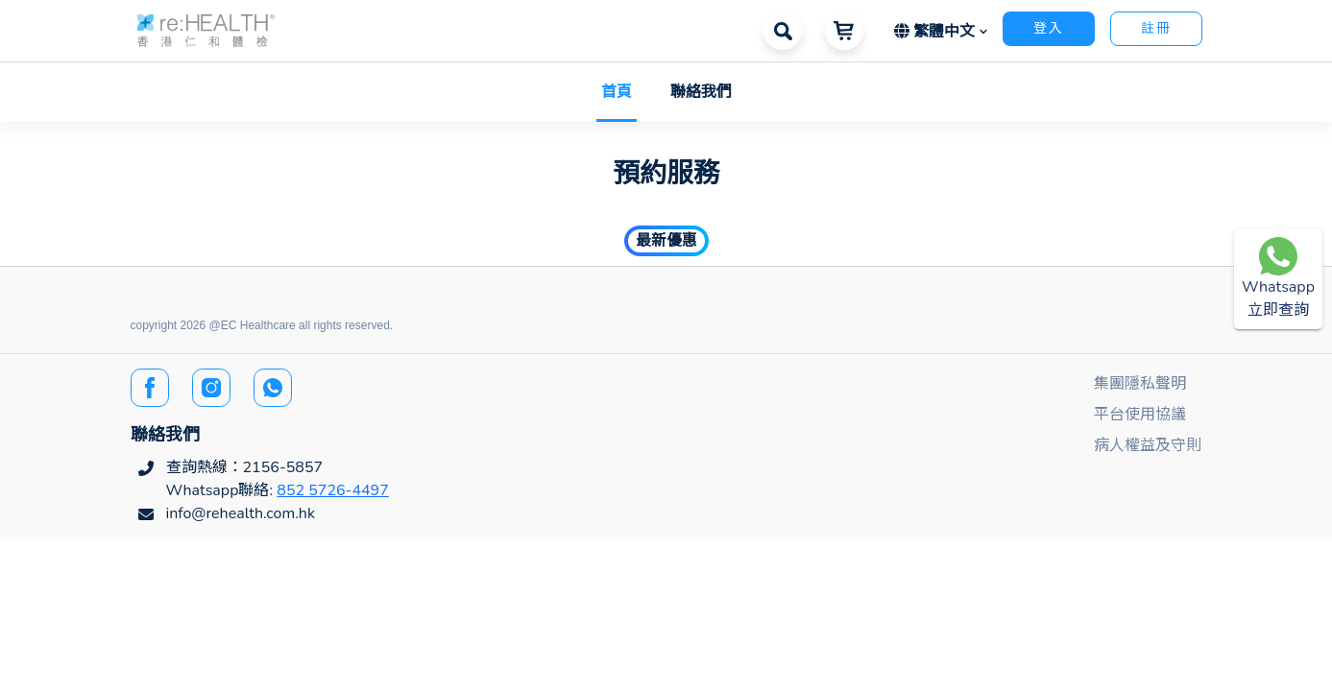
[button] (206, 29)
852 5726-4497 (333, 490)
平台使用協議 (1140, 414)
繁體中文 (937, 31)
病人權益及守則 (1147, 445)
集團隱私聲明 (1140, 383)
